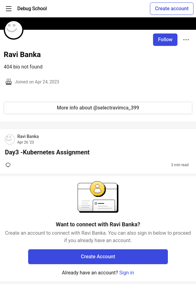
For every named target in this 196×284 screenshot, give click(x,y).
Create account (172, 8)
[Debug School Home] (32, 8)
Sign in (126, 273)
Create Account (98, 257)
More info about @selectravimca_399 (98, 108)
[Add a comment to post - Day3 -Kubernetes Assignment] (9, 165)
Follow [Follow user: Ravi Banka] (165, 39)
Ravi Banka (28, 136)
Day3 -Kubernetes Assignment (47, 152)
